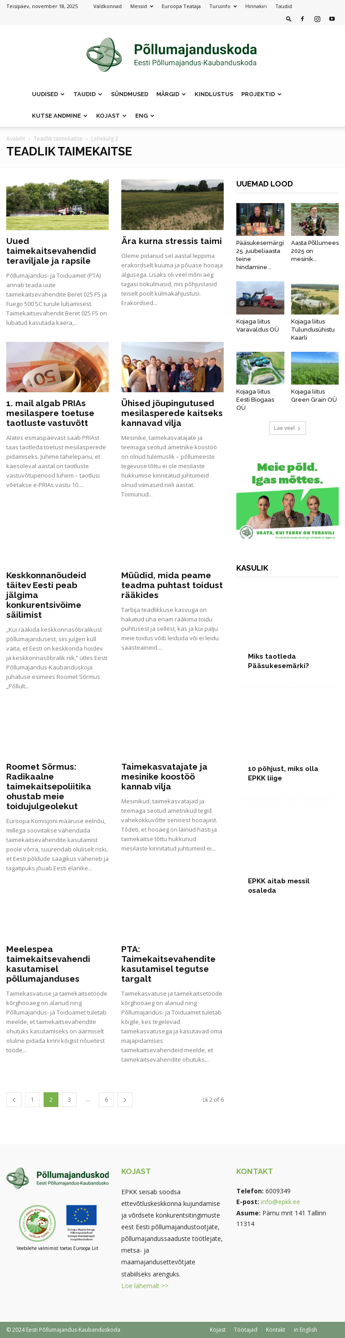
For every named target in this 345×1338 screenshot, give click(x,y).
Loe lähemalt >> (144, 1285)
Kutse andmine (60, 115)
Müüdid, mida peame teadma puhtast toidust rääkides (172, 585)
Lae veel (287, 428)
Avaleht (15, 138)
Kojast (111, 115)
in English (305, 1330)
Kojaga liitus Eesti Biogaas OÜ (255, 399)
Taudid (283, 6)
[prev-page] (14, 1099)
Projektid (261, 94)
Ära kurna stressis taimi (171, 241)
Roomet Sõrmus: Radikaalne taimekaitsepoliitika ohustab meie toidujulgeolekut (48, 786)
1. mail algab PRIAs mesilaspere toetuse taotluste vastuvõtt (50, 413)
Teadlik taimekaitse (58, 138)
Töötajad (245, 1330)
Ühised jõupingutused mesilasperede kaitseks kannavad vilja (172, 413)
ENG (145, 115)
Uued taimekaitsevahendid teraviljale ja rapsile (51, 251)
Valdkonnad (107, 6)
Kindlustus (214, 94)
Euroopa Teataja (181, 6)
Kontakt (275, 1330)
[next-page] (125, 1099)
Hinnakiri (256, 6)
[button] (289, 18)
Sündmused (129, 94)
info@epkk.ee (280, 1201)
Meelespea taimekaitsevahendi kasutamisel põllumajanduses (48, 964)
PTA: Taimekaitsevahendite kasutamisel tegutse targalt (168, 964)
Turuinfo (223, 6)
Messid (141, 6)
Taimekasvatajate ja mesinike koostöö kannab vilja (164, 776)
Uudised (48, 94)
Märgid (171, 94)
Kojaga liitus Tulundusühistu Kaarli (313, 329)
